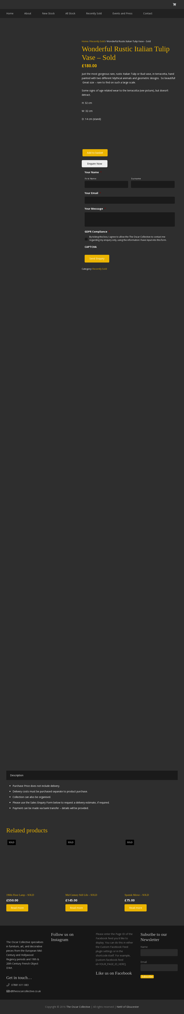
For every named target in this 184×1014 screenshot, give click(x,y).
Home (85, 41)
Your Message (95, 208)
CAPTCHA (91, 247)
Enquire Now (94, 163)
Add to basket (95, 152)
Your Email (93, 193)
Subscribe (147, 976)
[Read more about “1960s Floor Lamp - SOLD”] (17, 907)
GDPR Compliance (97, 231)
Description (16, 775)
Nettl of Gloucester (128, 1006)
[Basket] (174, 4)
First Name (90, 178)
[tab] (16, 775)
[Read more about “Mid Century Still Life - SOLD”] (76, 907)
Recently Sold (97, 41)
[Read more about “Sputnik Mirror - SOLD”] (135, 907)
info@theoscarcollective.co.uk (23, 991)
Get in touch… (19, 977)
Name (144, 947)
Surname (136, 178)
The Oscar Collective (78, 1006)
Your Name (93, 172)
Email (144, 962)
